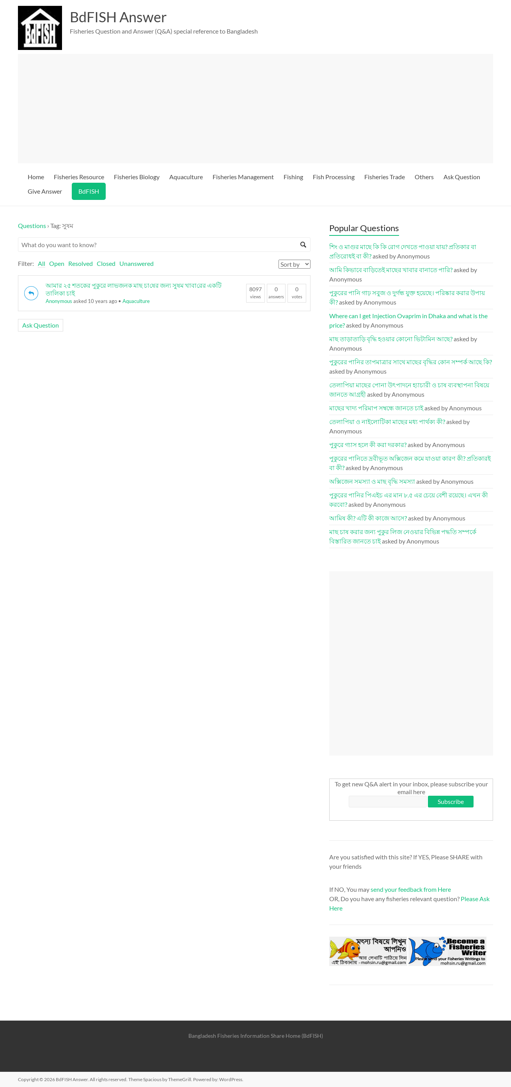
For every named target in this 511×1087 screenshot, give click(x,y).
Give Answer (45, 191)
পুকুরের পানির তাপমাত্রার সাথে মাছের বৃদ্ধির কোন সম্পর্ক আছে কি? (410, 361)
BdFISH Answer (118, 16)
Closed (106, 263)
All (41, 263)
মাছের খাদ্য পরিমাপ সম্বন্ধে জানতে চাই (376, 408)
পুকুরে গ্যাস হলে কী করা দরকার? (367, 444)
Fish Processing (334, 176)
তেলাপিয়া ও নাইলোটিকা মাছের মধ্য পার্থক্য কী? (387, 421)
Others (424, 176)
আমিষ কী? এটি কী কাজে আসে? (368, 518)
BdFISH (88, 191)
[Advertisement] (259, 108)
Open (56, 263)
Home (36, 176)
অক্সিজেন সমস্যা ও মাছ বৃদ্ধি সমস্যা (372, 481)
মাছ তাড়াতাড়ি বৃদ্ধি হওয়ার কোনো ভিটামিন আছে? (390, 338)
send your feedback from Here (411, 889)
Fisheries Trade (384, 176)
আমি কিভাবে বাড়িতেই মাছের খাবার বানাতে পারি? (390, 269)
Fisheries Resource (79, 176)
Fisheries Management (243, 176)
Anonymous (59, 301)
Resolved (80, 263)
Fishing (293, 176)
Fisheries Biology (137, 176)
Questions (32, 225)
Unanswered (136, 263)
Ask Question (462, 176)
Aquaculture (186, 176)
